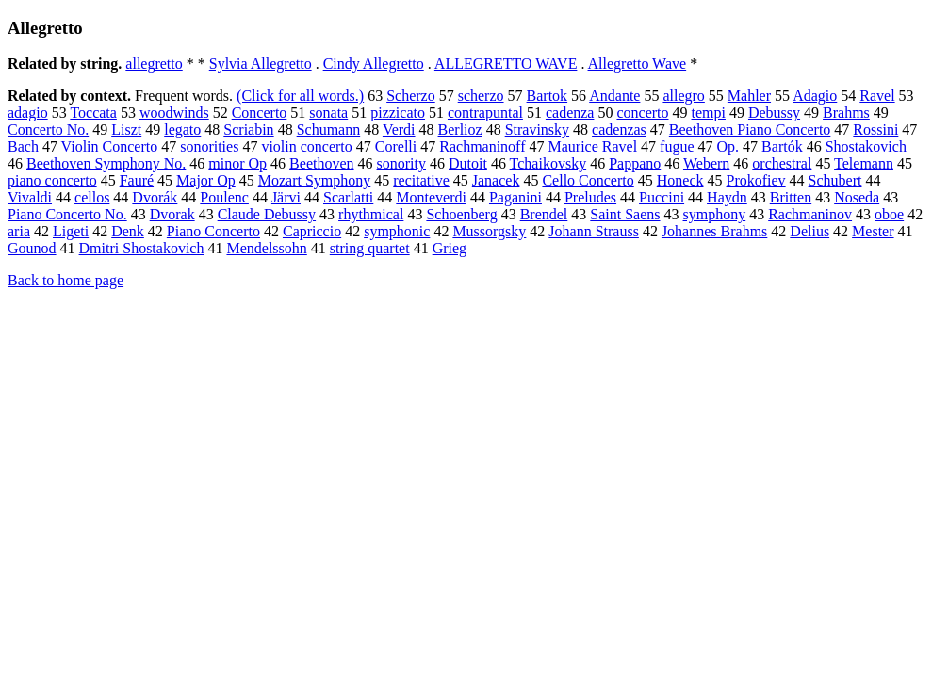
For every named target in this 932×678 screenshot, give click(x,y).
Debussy (774, 113)
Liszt (126, 129)
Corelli (396, 146)
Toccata (93, 113)
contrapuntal (485, 113)
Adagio (815, 96)
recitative (421, 180)
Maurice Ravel (592, 146)
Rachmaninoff (482, 146)
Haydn (727, 197)
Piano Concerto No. (67, 214)
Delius (809, 231)
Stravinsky (537, 129)
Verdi (399, 129)
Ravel (876, 96)
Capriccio (312, 231)
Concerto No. (48, 129)
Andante (614, 96)
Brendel (544, 214)
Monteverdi (431, 197)
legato (182, 129)
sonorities (209, 146)
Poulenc (224, 197)
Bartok (547, 96)
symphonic (397, 231)
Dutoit (468, 163)
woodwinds (174, 113)
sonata (328, 113)
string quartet (370, 248)
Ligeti (71, 231)
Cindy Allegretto (373, 64)
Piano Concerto (213, 231)
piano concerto (52, 180)
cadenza (570, 113)
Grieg (449, 248)
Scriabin (248, 129)
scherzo (481, 96)
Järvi (286, 197)
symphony (714, 214)
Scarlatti (348, 197)
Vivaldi (30, 197)
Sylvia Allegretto (260, 64)
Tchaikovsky (548, 163)
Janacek (496, 180)
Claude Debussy (267, 214)
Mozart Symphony (314, 180)
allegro (683, 96)
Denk (127, 231)
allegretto (153, 64)
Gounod (32, 248)
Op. (728, 146)
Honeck (680, 180)
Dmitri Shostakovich (141, 248)
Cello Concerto (587, 180)
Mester (872, 231)
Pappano (635, 163)
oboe (889, 214)
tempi (709, 113)
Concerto (259, 113)
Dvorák (154, 197)
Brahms (846, 113)
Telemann (863, 163)
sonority (401, 163)
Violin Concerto (109, 146)
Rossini (875, 129)
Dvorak (172, 214)
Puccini (661, 197)
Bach (23, 146)
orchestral (781, 163)
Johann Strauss (593, 231)
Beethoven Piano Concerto (750, 129)
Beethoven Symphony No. (106, 163)
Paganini (515, 197)
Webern (706, 163)
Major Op (206, 180)
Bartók (782, 146)
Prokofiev (756, 180)
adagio (28, 113)
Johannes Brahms (714, 231)
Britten (790, 197)
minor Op (237, 163)
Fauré (137, 180)
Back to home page (65, 280)
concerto (642, 113)
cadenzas (619, 129)
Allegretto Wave (637, 64)
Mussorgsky (489, 231)
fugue (677, 146)
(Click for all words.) (300, 96)
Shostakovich (866, 146)
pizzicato (397, 113)
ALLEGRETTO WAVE (506, 64)
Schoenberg (461, 214)
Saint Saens (625, 214)
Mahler (749, 96)
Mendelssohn (266, 248)
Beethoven (321, 163)
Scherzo (410, 96)
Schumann (329, 129)
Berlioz (460, 129)
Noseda (856, 197)
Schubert (835, 180)
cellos (91, 197)
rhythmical (370, 214)
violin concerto (306, 146)
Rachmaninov (810, 214)
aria (19, 231)
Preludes (590, 197)
